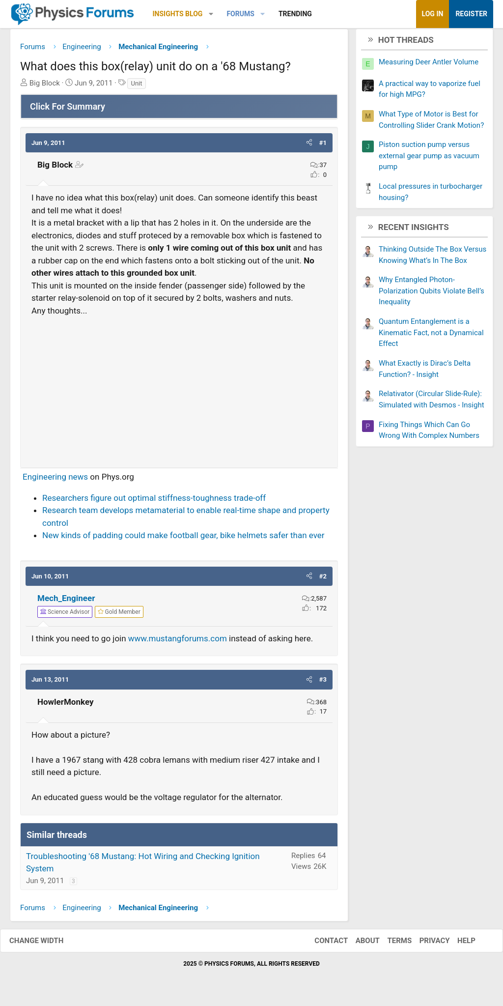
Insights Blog (178, 14)
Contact (321, 944)
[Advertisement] (179, 391)
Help (456, 944)
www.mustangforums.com (177, 642)
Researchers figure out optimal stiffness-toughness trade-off (154, 501)
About (358, 944)
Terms (389, 944)
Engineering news (55, 481)
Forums (240, 14)
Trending (295, 14)
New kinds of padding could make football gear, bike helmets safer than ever (183, 539)
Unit (136, 86)
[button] (211, 14)
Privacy (425, 944)
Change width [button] (46, 944)
